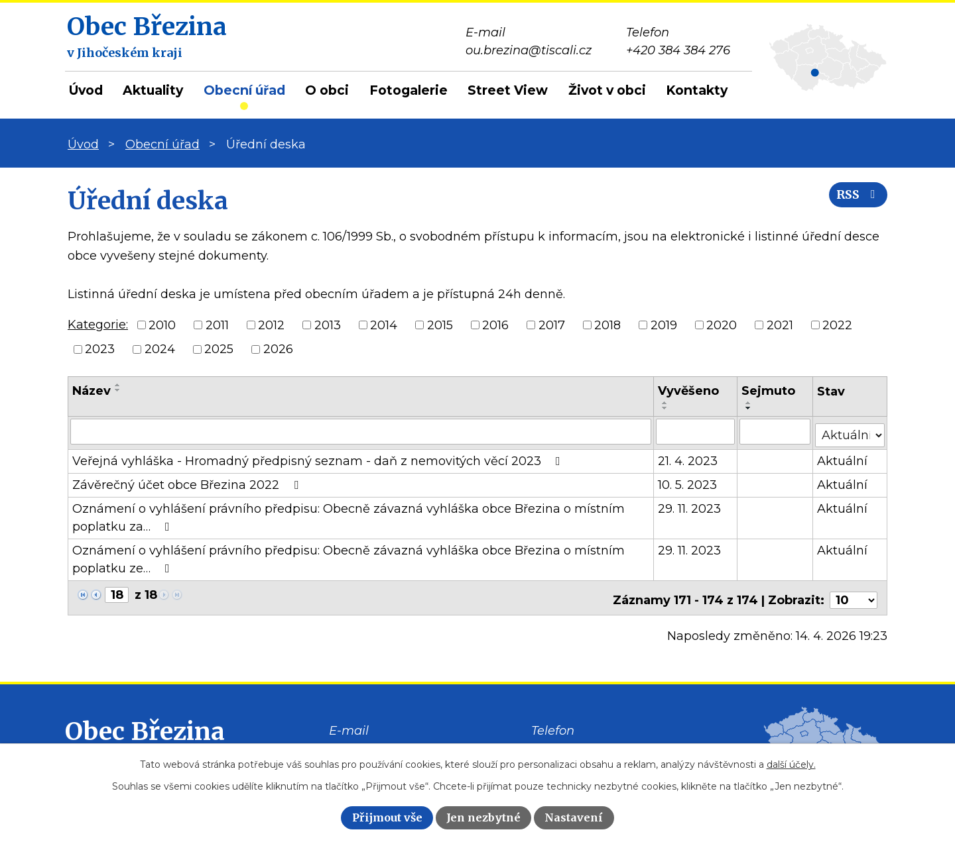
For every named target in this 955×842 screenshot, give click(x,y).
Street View (508, 90)
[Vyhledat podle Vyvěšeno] (696, 431)
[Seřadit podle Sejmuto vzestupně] (749, 402)
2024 (160, 349)
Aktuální (843, 457)
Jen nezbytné (483, 817)
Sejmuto (769, 391)
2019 (664, 324)
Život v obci (607, 90)
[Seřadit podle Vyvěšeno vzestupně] (666, 402)
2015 (440, 324)
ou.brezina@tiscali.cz (392, 742)
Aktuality (153, 90)
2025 (218, 349)
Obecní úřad (244, 90)
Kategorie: (98, 324)
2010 (162, 324)
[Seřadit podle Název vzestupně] (118, 385)
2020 (721, 324)
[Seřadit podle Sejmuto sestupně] (749, 408)
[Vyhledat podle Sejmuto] (776, 431)
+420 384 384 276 (583, 742)
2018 (607, 324)
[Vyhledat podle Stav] (850, 430)
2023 (100, 349)
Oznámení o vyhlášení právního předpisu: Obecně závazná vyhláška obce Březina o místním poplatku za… (348, 514)
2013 (327, 324)
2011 (217, 324)
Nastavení (573, 817)
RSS (854, 200)
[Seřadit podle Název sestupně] (118, 390)
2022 (837, 324)
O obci (327, 90)
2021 (780, 324)
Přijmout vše (387, 817)
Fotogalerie (408, 90)
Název (91, 391)
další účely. (791, 764)
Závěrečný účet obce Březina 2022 (188, 481)
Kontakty (697, 90)
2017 (552, 324)
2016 (495, 324)
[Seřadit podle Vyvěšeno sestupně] (666, 408)
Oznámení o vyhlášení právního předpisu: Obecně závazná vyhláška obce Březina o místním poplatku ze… (348, 556)
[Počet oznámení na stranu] (853, 592)
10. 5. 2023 (688, 481)
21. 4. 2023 (688, 457)
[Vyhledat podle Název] (361, 431)
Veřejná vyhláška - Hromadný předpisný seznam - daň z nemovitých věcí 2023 (319, 457)
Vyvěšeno (689, 391)
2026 (278, 349)
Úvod (86, 90)
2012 (271, 324)
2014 (383, 324)
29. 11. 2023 (690, 505)
